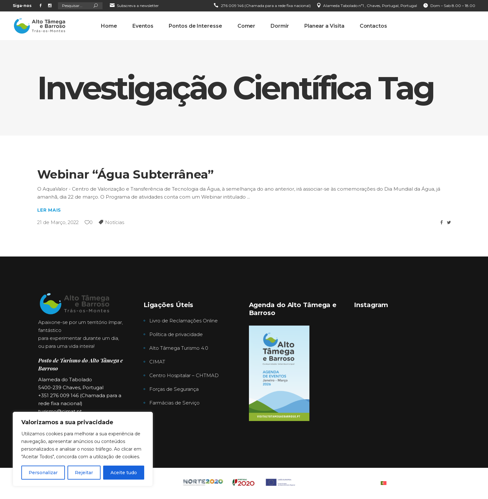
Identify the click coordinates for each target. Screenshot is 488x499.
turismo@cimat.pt (60, 411)
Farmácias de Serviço (174, 403)
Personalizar (43, 472)
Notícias (114, 222)
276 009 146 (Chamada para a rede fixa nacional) (266, 5)
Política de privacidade (176, 334)
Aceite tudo (123, 472)
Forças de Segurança (174, 389)
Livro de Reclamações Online (183, 321)
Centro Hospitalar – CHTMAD (184, 375)
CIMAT (157, 362)
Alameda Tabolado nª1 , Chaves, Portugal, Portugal (370, 5)
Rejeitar (84, 472)
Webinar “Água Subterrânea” (125, 174)
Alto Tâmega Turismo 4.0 (178, 348)
